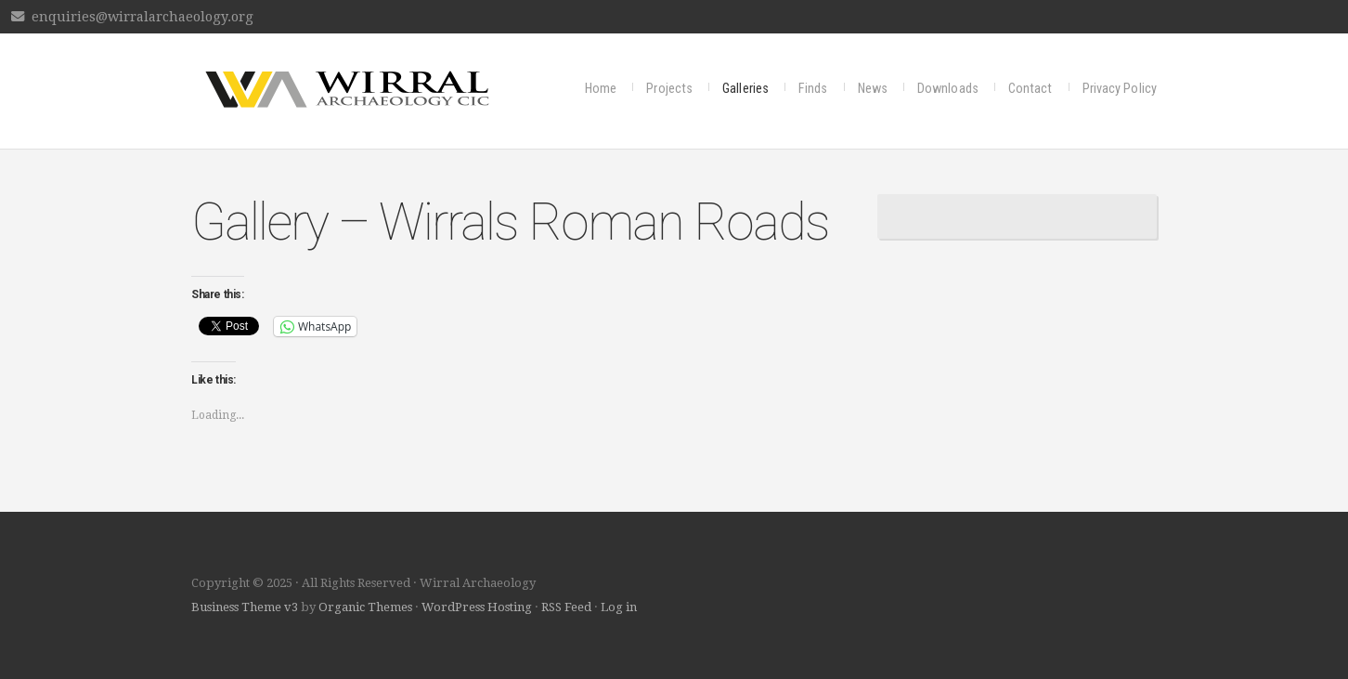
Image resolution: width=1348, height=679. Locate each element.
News (873, 89)
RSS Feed (566, 607)
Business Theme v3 (244, 607)
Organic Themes (365, 607)
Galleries (745, 89)
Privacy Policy (1119, 89)
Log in (619, 607)
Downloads (948, 89)
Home (600, 89)
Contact (1030, 89)
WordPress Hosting (476, 607)
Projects (669, 89)
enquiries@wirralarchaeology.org (142, 16)
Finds (813, 89)
